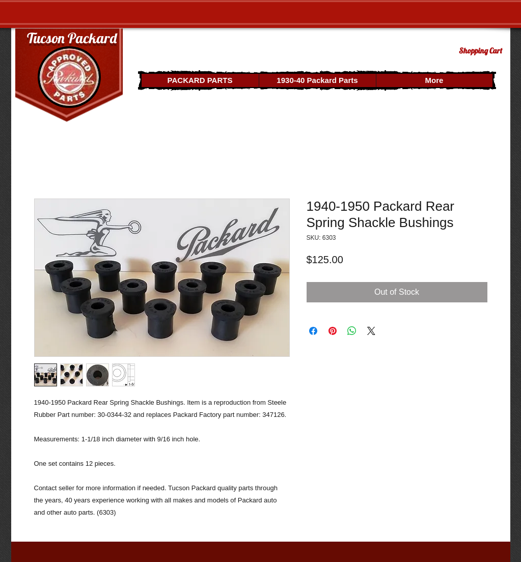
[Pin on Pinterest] (332, 331)
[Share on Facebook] (313, 331)
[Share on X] (371, 331)
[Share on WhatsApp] (352, 331)
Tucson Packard (72, 38)
